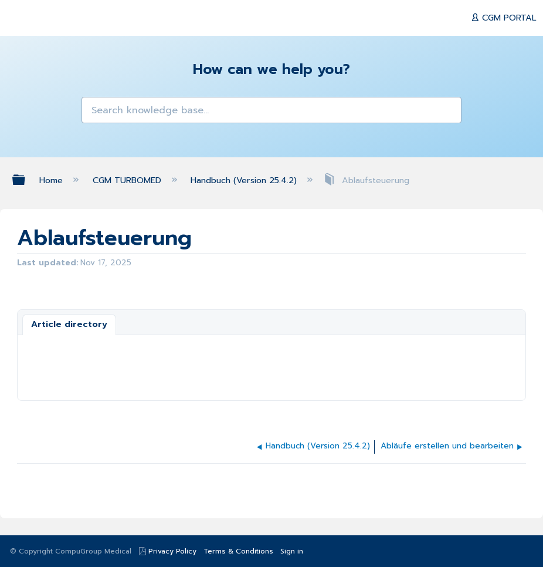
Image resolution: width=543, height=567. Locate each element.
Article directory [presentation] (69, 324)
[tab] (69, 324)
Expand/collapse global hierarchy (26, 179)
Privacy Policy (172, 551)
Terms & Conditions (238, 551)
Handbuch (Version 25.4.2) (245, 180)
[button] (96, 112)
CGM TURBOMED (128, 180)
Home (52, 180)
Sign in (291, 551)
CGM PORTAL (508, 17)
